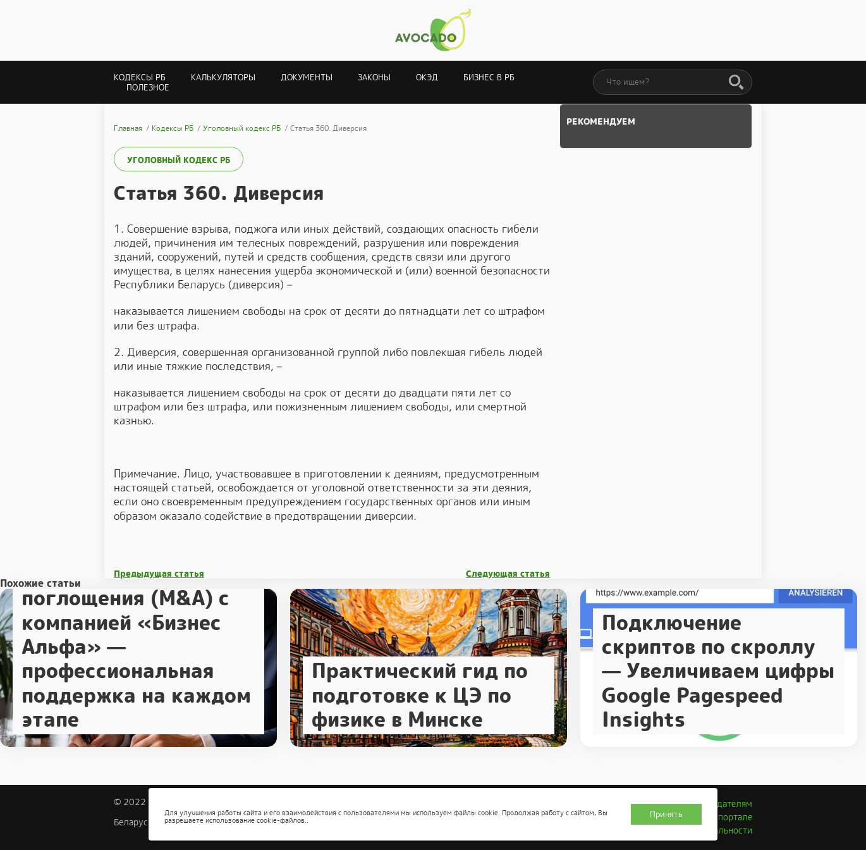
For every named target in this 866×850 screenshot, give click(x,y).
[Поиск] (736, 83)
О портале (730, 817)
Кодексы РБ (140, 77)
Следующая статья (508, 574)
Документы (306, 77)
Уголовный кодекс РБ (178, 160)
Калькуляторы (223, 77)
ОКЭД (427, 77)
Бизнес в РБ (489, 77)
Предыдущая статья (159, 574)
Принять (666, 814)
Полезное (147, 88)
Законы (374, 77)
